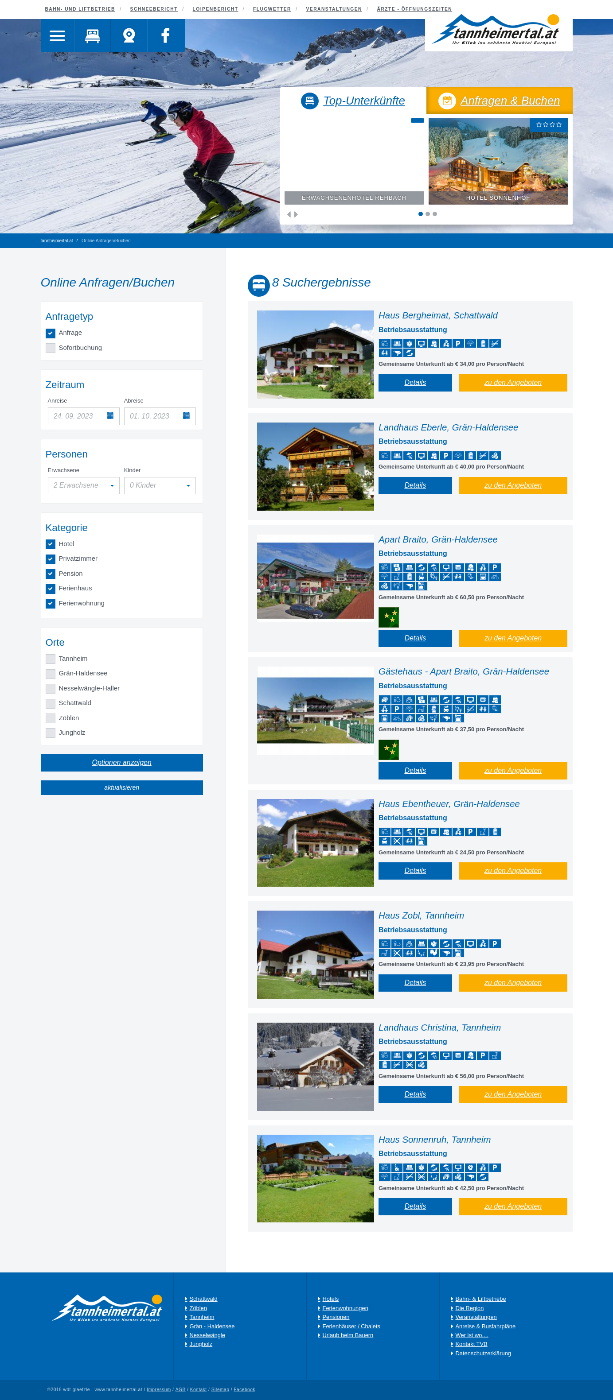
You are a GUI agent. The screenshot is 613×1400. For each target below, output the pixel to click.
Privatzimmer (78, 558)
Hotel (66, 543)
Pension (71, 573)
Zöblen (69, 717)
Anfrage (70, 332)
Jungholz (72, 732)
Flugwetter (272, 9)
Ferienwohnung (82, 603)
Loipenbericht (215, 9)
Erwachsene (64, 470)
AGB (181, 1389)
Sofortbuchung (80, 347)
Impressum (159, 1389)
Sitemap (220, 1389)
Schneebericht (154, 9)
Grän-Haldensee (83, 673)
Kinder (132, 470)
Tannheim (73, 658)
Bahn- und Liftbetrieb (80, 9)
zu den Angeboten (513, 382)
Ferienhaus (75, 588)
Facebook (245, 1389)
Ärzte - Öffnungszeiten (415, 9)
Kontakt (198, 1389)
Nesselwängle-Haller (89, 688)
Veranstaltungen (334, 9)
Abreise (134, 400)
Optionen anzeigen (122, 762)
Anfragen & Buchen (499, 101)
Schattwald (75, 702)
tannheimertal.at (57, 240)
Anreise (57, 400)
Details (415, 382)
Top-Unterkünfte (353, 101)
